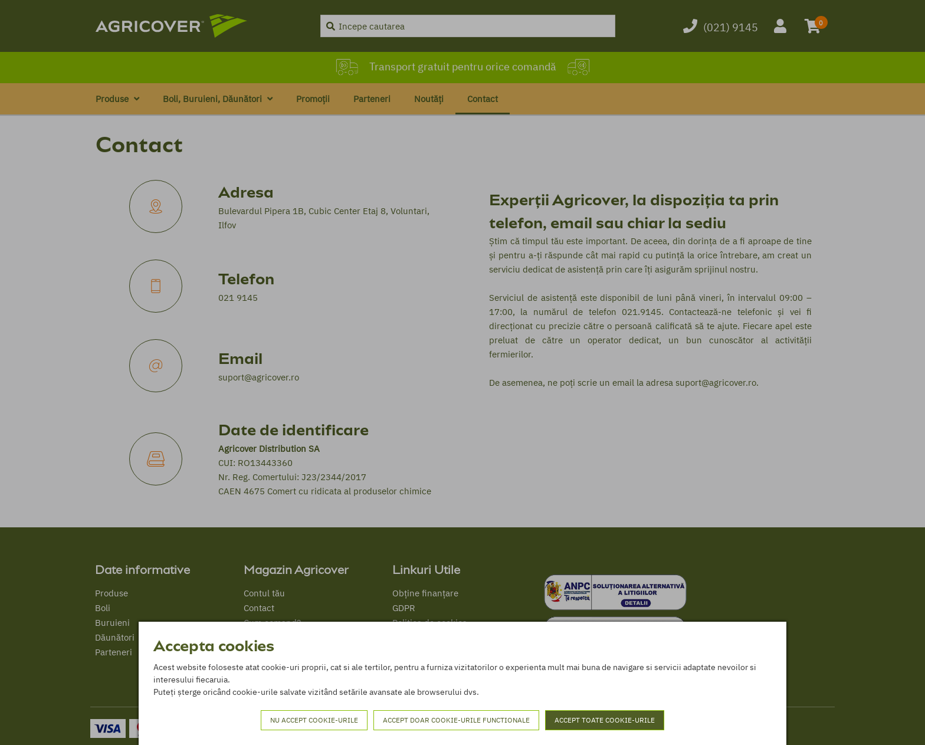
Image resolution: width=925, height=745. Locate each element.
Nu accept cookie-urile (314, 720)
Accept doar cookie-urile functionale (456, 720)
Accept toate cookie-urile (605, 720)
